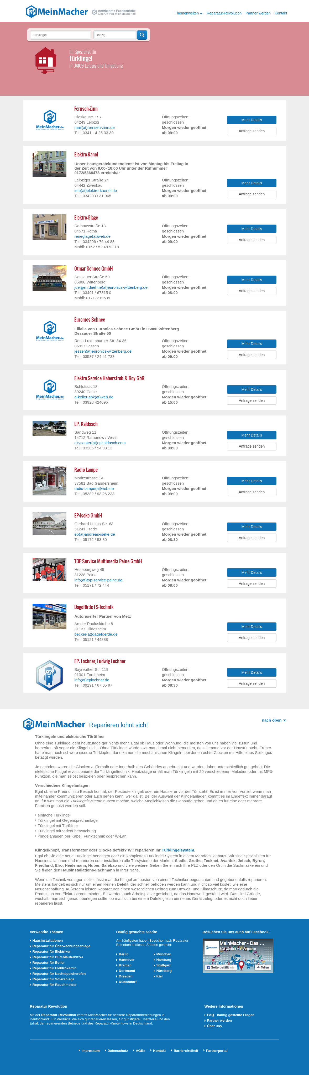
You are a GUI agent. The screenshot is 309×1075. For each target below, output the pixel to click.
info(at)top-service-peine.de (98, 580)
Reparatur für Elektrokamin (55, 968)
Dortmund (127, 971)
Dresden (126, 976)
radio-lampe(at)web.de (94, 488)
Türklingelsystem (178, 850)
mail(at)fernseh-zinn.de (94, 127)
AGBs (140, 1051)
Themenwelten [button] (187, 13)
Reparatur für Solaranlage (54, 979)
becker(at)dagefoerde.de (95, 634)
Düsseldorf (128, 982)
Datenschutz (118, 1051)
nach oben (271, 720)
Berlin (124, 954)
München (163, 954)
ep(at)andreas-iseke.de (94, 534)
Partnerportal (217, 1051)
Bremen (125, 965)
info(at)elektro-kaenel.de (95, 190)
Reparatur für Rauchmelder (55, 985)
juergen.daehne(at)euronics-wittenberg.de (111, 287)
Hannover (127, 960)
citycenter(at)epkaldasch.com (99, 442)
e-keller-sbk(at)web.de (93, 397)
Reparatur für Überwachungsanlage (61, 946)
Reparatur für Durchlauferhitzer (58, 957)
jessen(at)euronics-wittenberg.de (103, 351)
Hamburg (163, 960)
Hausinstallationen (48, 940)
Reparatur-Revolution (224, 13)
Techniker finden (142, 35)
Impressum (90, 1051)
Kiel (159, 976)
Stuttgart (163, 965)
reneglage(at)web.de (92, 236)
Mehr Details (252, 120)
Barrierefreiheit (186, 1051)
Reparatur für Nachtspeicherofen (59, 974)
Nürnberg (164, 971)
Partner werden (258, 13)
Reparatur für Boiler (49, 963)
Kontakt (281, 13)
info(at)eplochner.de (91, 680)
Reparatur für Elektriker (52, 952)
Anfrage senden (252, 131)
